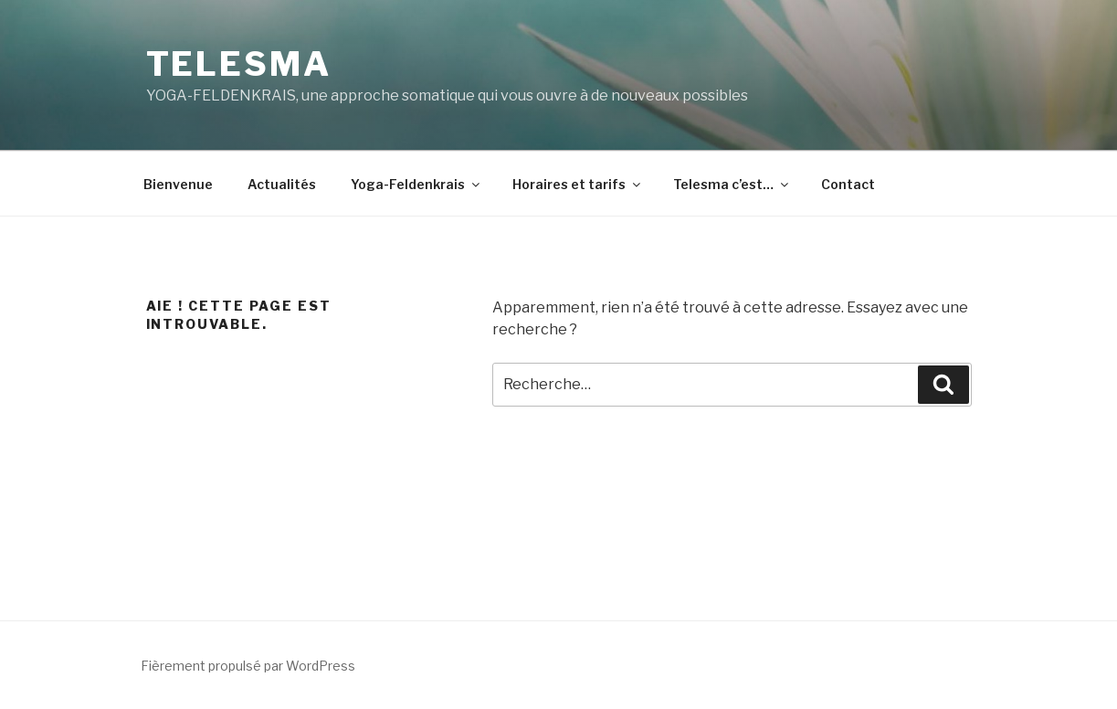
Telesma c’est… (732, 184)
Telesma (239, 64)
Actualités (282, 184)
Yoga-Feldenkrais (416, 184)
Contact (848, 184)
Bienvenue (178, 184)
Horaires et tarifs (577, 184)
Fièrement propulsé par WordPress (248, 665)
